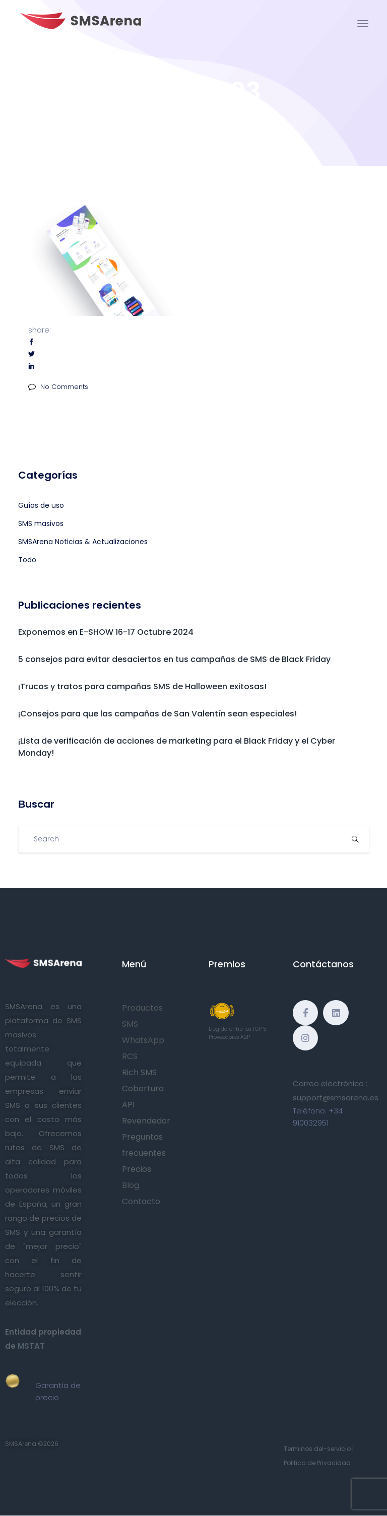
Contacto (141, 1201)
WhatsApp (143, 1040)
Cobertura (143, 1088)
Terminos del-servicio (317, 1448)
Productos (142, 1008)
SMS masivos (40, 523)
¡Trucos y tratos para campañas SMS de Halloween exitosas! (142, 686)
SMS (130, 1024)
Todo (27, 560)
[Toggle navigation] (363, 24)
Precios (136, 1169)
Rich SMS (139, 1072)
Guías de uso (41, 505)
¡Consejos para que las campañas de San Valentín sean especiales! (157, 713)
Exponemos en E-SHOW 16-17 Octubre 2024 (106, 632)
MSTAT (31, 1346)
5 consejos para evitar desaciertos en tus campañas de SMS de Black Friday (174, 659)
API (128, 1104)
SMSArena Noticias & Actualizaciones (83, 542)
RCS (130, 1056)
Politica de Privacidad (317, 1463)
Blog (130, 1185)
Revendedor (146, 1121)
